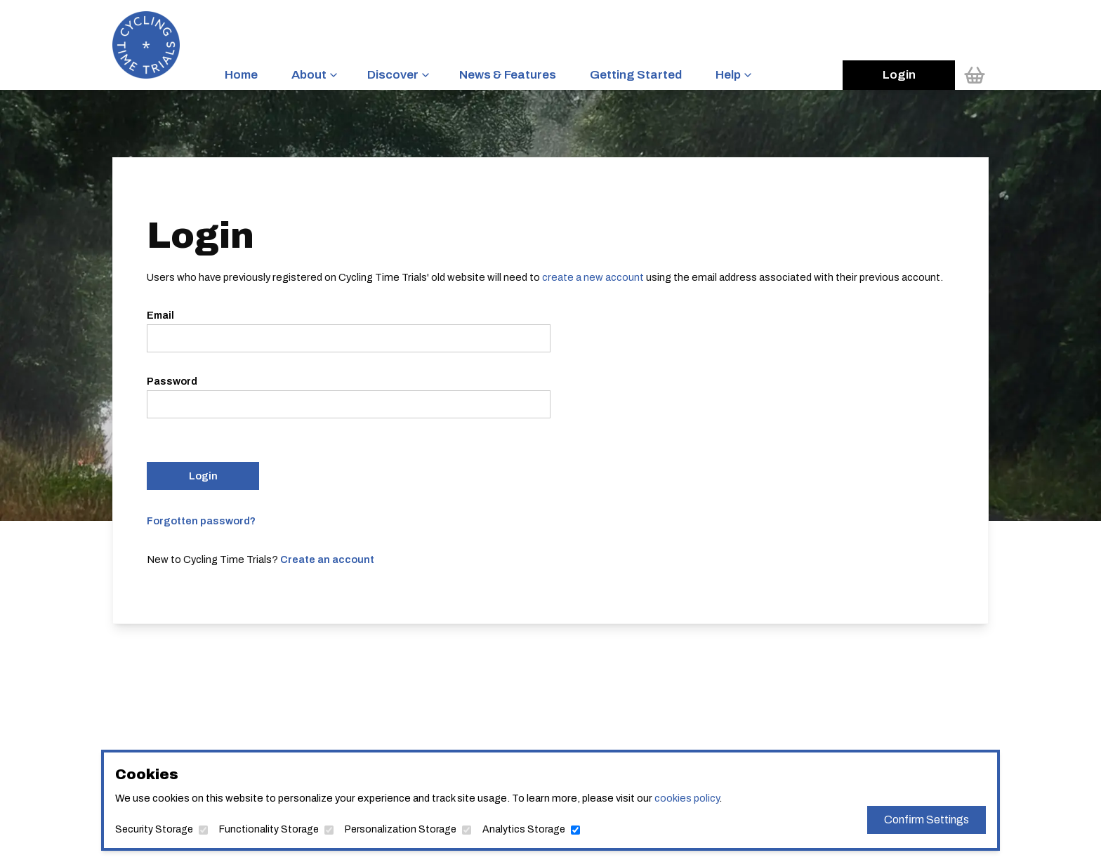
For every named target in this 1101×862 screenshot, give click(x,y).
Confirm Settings (926, 819)
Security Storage (154, 829)
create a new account (593, 277)
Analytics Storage (523, 829)
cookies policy (686, 798)
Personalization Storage (400, 829)
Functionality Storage (269, 829)
